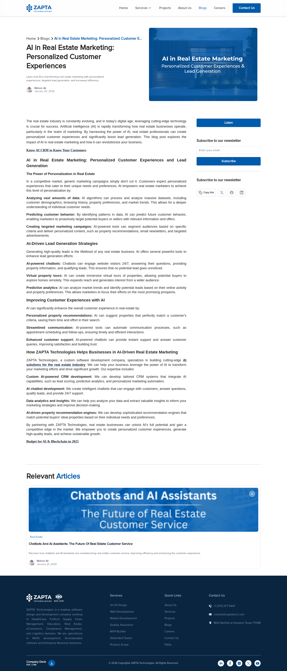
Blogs (203, 8)
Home (123, 8)
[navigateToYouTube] (257, 663)
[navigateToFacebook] (230, 663)
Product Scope (119, 644)
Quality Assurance (121, 624)
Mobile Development (123, 618)
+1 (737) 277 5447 (224, 606)
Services (141, 8)
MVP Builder (118, 631)
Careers (219, 8)
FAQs (168, 644)
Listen (228, 122)
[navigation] (39, 8)
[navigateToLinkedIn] (221, 663)
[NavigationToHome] (39, 598)
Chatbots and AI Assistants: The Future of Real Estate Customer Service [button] (81, 544)
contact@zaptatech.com (229, 614)
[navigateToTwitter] (248, 663)
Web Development (122, 611)
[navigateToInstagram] (239, 663)
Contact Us (247, 8)
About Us (184, 8)
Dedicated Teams (121, 638)
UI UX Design (118, 605)
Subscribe (228, 161)
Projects (165, 8)
